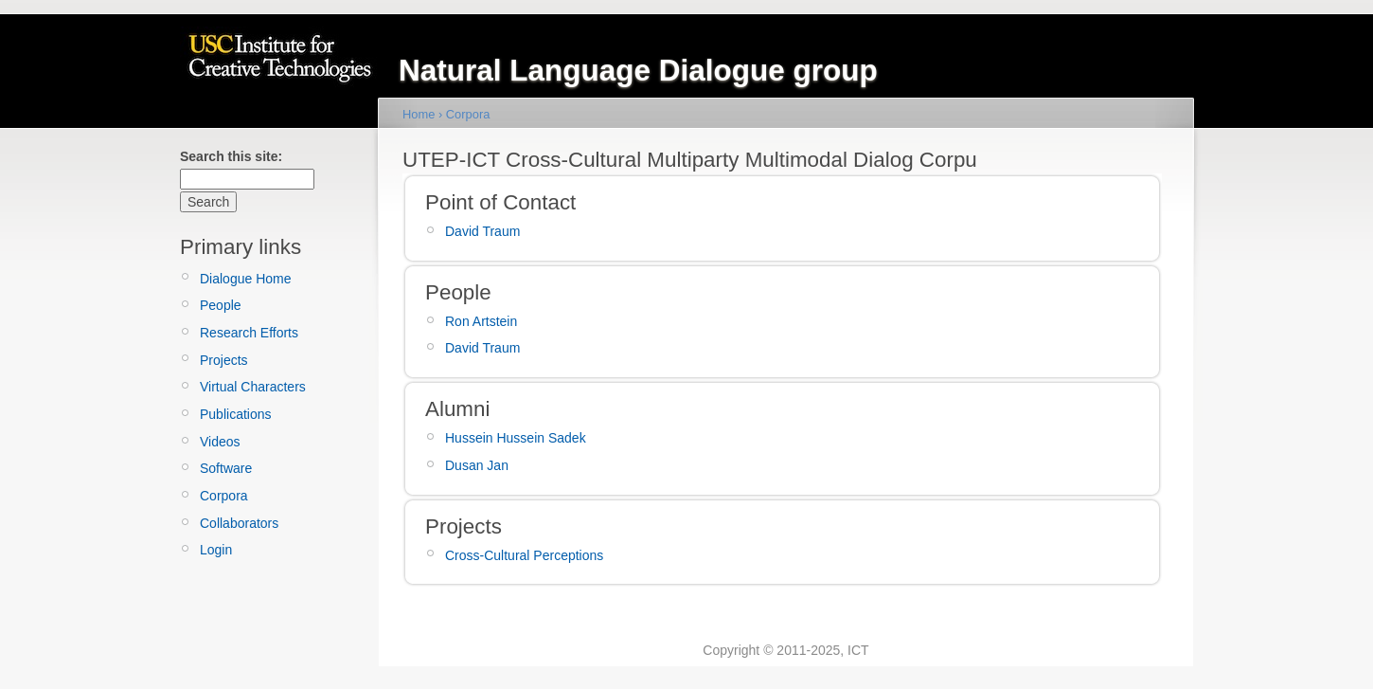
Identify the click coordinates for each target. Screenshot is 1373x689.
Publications (236, 414)
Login (216, 549)
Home (418, 114)
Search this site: (231, 156)
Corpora (224, 495)
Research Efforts (249, 332)
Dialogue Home (246, 278)
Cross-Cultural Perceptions (524, 555)
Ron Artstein (481, 321)
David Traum (482, 231)
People (220, 305)
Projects (224, 360)
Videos (220, 441)
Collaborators (239, 523)
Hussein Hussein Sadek (515, 437)
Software (226, 468)
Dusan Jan (476, 465)
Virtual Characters (253, 386)
